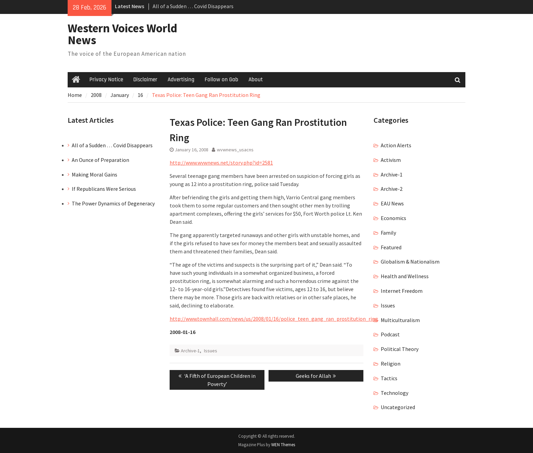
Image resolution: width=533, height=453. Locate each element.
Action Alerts (396, 145)
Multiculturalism (400, 320)
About (255, 79)
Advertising (181, 79)
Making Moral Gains (94, 174)
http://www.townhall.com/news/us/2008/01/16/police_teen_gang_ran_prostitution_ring (274, 318)
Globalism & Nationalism (410, 261)
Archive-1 (190, 351)
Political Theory (399, 349)
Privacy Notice (106, 79)
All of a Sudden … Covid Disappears (193, 6)
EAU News (392, 203)
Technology (394, 392)
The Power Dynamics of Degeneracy (113, 203)
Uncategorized (398, 407)
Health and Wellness (405, 276)
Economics (393, 218)
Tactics (389, 378)
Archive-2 (391, 188)
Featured (391, 247)
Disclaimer (145, 79)
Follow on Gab (221, 79)
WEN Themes (283, 445)
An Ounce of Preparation (100, 159)
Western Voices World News (122, 34)
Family (388, 232)
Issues (210, 351)
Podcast (390, 334)
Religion (390, 363)
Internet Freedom (402, 290)
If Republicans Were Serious (104, 188)
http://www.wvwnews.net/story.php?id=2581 (221, 162)
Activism (391, 159)
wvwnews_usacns (235, 150)
